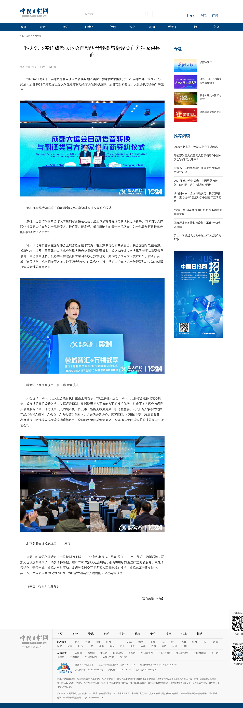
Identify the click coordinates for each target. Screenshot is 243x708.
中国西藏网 (200, 653)
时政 (43, 27)
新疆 (174, 646)
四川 (122, 646)
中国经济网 (165, 653)
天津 (87, 642)
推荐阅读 (182, 136)
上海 (152, 642)
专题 (178, 49)
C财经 (89, 27)
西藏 (153, 646)
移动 (204, 15)
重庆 (112, 646)
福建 (184, 642)
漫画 (152, 27)
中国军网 (74, 657)
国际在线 (118, 653)
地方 (197, 27)
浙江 (173, 642)
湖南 (70, 646)
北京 (77, 642)
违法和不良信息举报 (84, 664)
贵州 (132, 646)
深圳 (185, 646)
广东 (80, 646)
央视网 (132, 653)
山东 (205, 642)
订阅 (215, 15)
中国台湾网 (182, 653)
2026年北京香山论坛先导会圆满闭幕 (196, 146)
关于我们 (26, 647)
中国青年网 (147, 653)
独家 (184, 633)
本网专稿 (37, 36)
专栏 (132, 27)
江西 (194, 642)
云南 (143, 646)
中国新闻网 (91, 657)
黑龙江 (141, 642)
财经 (106, 633)
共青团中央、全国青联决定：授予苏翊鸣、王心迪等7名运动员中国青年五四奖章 (197, 197)
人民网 (78, 653)
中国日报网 (25, 36)
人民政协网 (109, 657)
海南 (101, 646)
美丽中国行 (206, 62)
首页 (23, 27)
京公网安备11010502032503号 (89, 670)
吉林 (129, 642)
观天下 (172, 27)
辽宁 (119, 642)
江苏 (163, 642)
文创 (216, 27)
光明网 (60, 657)
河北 (98, 642)
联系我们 (37, 647)
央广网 (215, 653)
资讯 (65, 27)
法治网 (123, 657)
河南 (215, 642)
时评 (75, 633)
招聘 (199, 633)
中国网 (103, 653)
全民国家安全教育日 (210, 112)
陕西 (164, 646)
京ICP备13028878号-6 (146, 670)
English (191, 15)
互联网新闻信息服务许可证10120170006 (117, 664)
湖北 (59, 646)
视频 (113, 27)
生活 (122, 633)
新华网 (91, 653)
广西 (91, 646)
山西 (108, 642)
